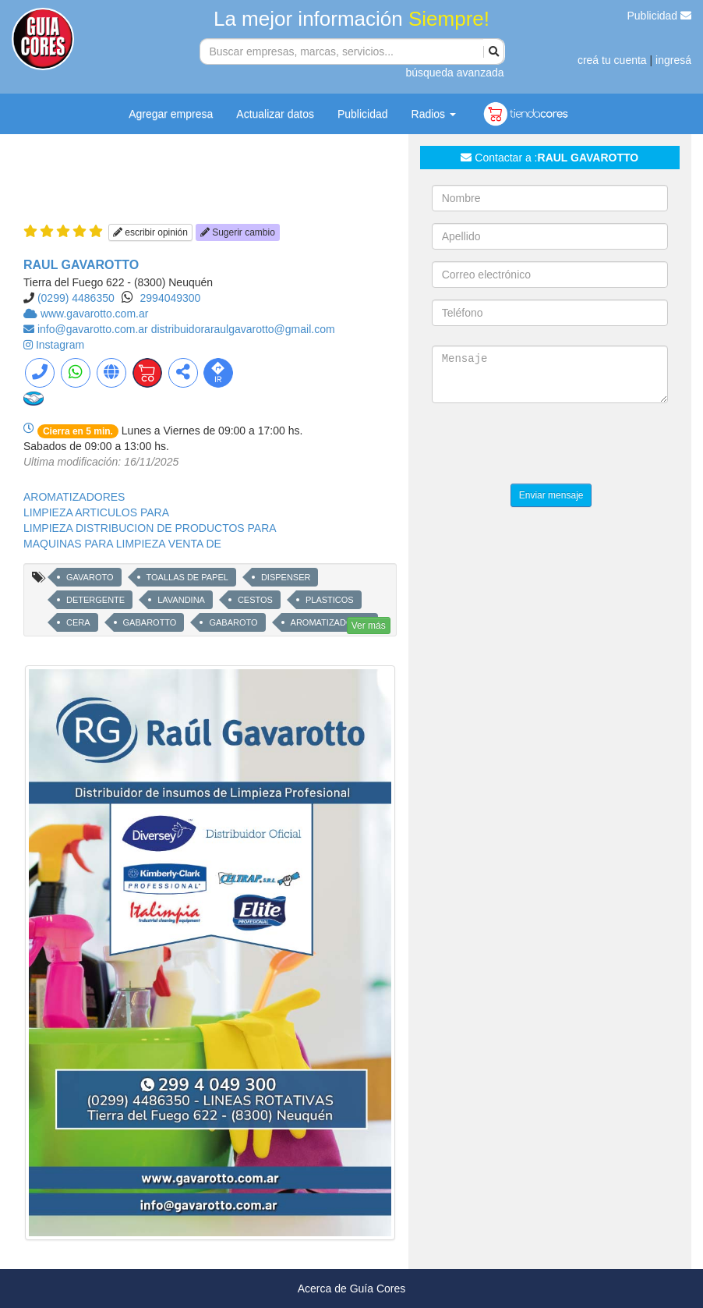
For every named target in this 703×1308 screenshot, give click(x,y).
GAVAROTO (90, 577)
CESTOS (255, 599)
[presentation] (550, 445)
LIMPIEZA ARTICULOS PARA (96, 512)
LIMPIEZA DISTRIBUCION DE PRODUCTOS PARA (150, 528)
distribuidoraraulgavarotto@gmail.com (243, 329)
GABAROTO (233, 622)
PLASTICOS (330, 599)
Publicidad (659, 15)
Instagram (60, 345)
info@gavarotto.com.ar (94, 329)
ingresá (673, 60)
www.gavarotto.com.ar (95, 313)
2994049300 (170, 298)
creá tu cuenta (612, 60)
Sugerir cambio (237, 232)
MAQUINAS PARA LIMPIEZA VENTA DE (122, 543)
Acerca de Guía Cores (352, 1288)
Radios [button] (434, 114)
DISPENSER (286, 577)
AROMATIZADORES (74, 497)
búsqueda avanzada (454, 72)
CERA (78, 622)
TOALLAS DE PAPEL (187, 577)
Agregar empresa (171, 114)
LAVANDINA (181, 599)
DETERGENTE (95, 599)
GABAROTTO (150, 622)
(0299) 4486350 (76, 298)
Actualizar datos (275, 114)
